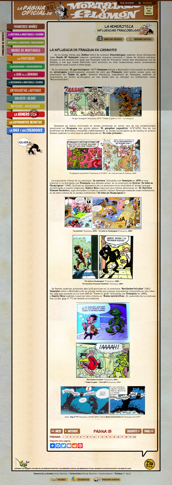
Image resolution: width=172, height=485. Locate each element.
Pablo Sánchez (60, 474)
